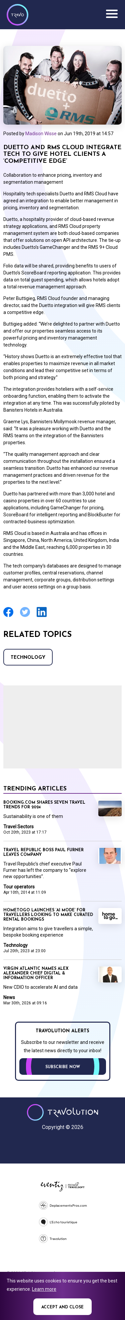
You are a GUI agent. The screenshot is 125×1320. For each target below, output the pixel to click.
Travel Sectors (18, 827)
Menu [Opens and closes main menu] (112, 14)
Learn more (44, 1289)
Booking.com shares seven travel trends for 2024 (44, 805)
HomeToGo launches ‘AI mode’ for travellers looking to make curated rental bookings (48, 915)
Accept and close (62, 1307)
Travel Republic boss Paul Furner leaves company (43, 852)
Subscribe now (62, 1067)
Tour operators (19, 887)
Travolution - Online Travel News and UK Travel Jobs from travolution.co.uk (62, 1112)
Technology (28, 657)
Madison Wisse (41, 133)
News (9, 997)
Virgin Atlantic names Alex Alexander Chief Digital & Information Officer (36, 973)
